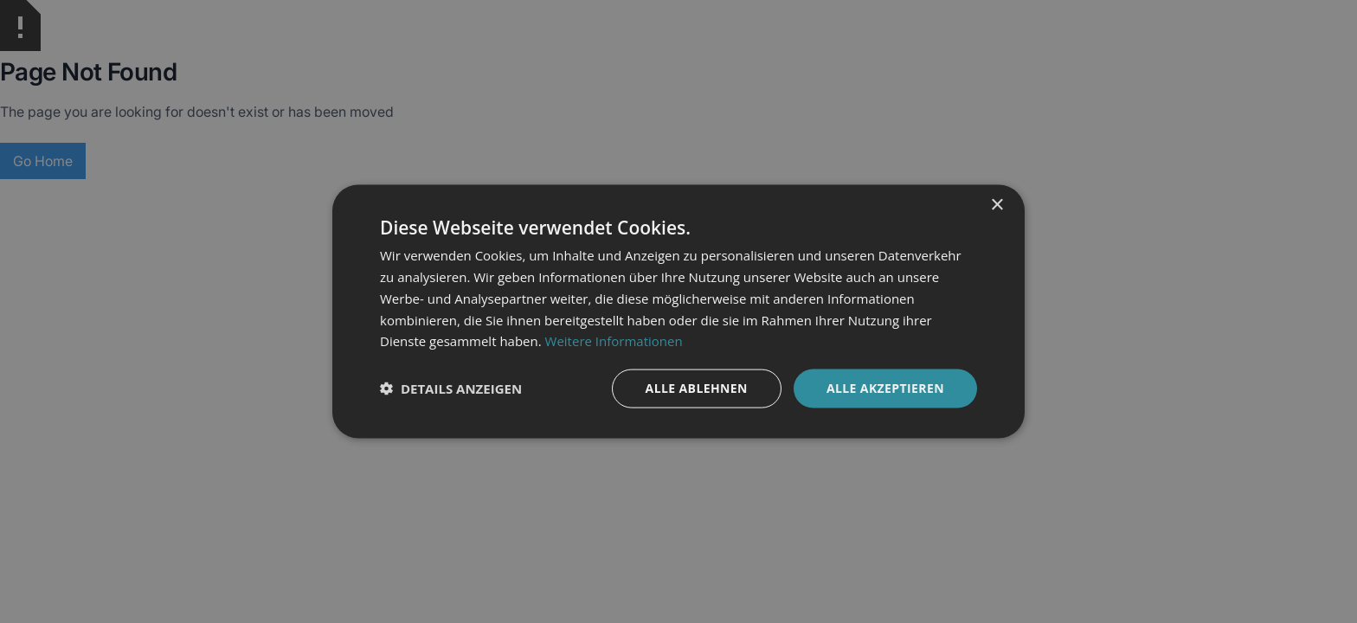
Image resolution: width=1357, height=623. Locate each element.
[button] (451, 388)
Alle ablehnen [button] (697, 388)
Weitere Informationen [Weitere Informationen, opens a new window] (614, 341)
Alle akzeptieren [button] (885, 388)
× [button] (996, 205)
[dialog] (678, 311)
